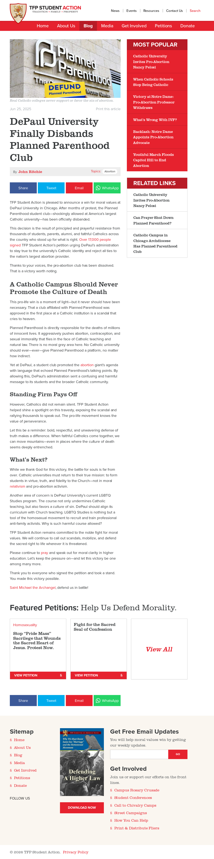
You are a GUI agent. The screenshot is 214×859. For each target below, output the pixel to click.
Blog (88, 26)
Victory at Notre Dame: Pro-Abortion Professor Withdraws (154, 102)
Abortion (109, 171)
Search (195, 11)
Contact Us (174, 11)
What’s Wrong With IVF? (155, 119)
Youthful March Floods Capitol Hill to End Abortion (153, 160)
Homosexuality (25, 625)
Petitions (163, 26)
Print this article (108, 109)
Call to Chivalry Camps (135, 805)
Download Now (82, 808)
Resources (151, 11)
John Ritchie (30, 171)
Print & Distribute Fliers (136, 827)
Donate (187, 26)
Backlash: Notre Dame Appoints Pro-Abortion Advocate (153, 137)
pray (45, 552)
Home (43, 26)
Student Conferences (133, 797)
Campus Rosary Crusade (136, 789)
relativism (18, 486)
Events (131, 11)
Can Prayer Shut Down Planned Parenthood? (153, 220)
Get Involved (134, 26)
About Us (66, 26)
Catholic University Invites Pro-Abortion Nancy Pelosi (151, 61)
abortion (87, 365)
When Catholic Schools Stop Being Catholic (153, 82)
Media (107, 26)
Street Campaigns (130, 812)
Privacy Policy (75, 851)
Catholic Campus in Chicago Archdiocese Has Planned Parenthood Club (155, 243)
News (115, 11)
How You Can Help (131, 820)
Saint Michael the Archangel (33, 587)
